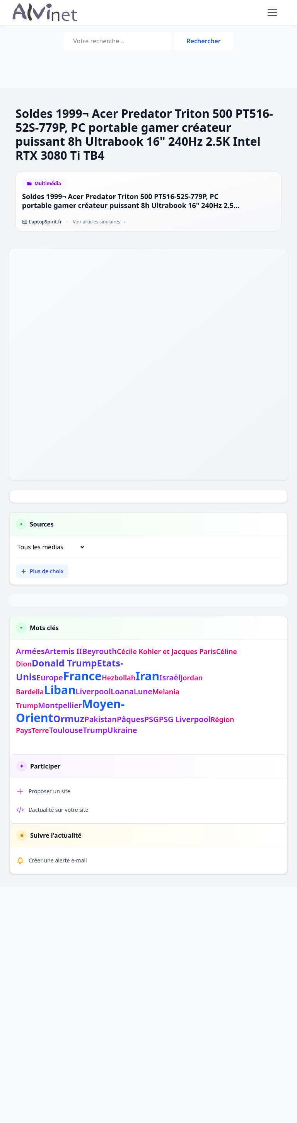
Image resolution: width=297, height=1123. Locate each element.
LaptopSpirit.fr (42, 222)
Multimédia (47, 184)
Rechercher (203, 41)
